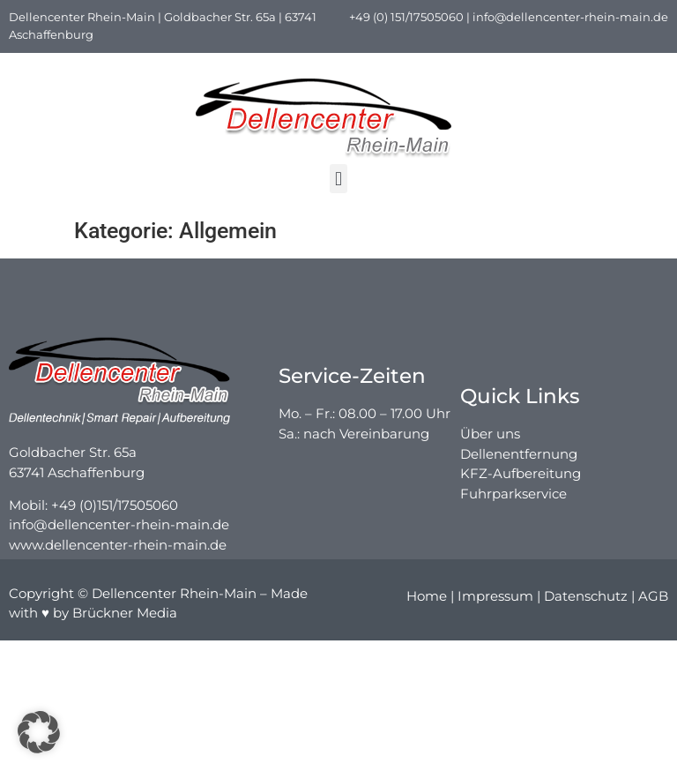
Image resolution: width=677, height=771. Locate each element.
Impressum (495, 599)
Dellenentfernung (518, 475)
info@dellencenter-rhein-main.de (570, 17)
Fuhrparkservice (513, 514)
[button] (338, 178)
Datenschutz (586, 599)
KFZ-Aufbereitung (520, 495)
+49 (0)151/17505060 (114, 516)
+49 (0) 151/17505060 (406, 17)
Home (426, 599)
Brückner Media (124, 615)
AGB (653, 599)
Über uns (490, 455)
